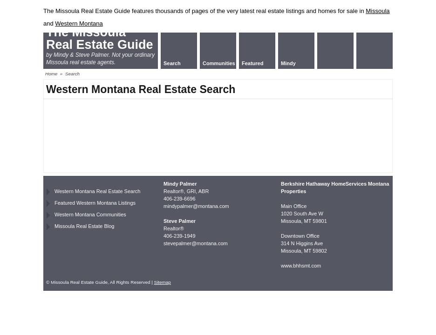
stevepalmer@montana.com (196, 243)
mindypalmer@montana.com (196, 206)
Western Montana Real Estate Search (97, 191)
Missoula (377, 10)
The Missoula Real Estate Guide (99, 38)
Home (51, 73)
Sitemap (162, 282)
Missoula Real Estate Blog (84, 226)
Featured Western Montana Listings (95, 203)
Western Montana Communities (90, 214)
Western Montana (78, 23)
